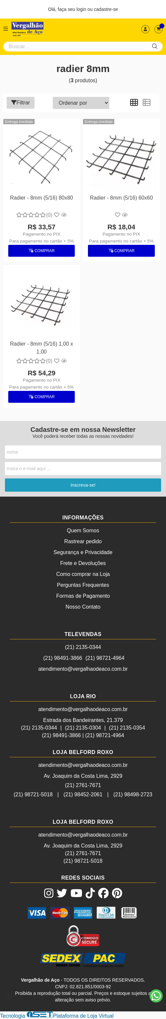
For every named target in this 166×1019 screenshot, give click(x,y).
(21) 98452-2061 (83, 794)
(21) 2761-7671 (83, 785)
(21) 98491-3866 (62, 658)
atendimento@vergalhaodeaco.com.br (83, 669)
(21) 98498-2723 (132, 794)
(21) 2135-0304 (83, 728)
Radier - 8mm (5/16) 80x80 (41, 198)
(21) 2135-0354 (127, 728)
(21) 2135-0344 (83, 647)
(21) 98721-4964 (105, 658)
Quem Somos (83, 530)
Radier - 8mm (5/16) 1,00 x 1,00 (41, 348)
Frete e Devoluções (83, 563)
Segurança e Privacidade (83, 552)
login (81, 9)
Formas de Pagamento (83, 596)
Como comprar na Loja (83, 574)
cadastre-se (106, 9)
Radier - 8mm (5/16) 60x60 (121, 198)
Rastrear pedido (83, 541)
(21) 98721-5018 (33, 794)
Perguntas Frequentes (83, 585)
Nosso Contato (83, 607)
